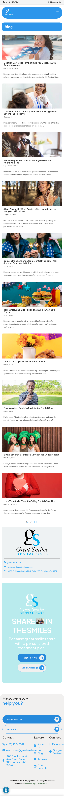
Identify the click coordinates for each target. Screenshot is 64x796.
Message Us (54, 2)
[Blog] (40, 753)
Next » (35, 522)
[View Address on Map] (16, 760)
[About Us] (40, 746)
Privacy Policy (43, 783)
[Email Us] (16, 750)
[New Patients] (40, 767)
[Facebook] (55, 744)
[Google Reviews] (55, 752)
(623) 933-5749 (11, 2)
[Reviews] (40, 759)
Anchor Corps (30, 783)
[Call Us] (16, 744)
